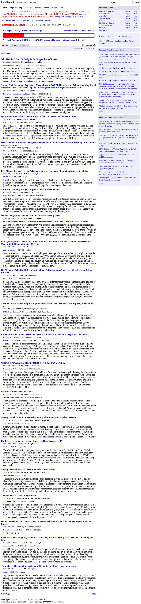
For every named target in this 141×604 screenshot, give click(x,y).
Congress (91, 12)
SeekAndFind (29, 543)
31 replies (32, 569)
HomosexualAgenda (53, 12)
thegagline (28, 148)
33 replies (36, 174)
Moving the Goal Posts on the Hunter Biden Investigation (28, 469)
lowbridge (28, 337)
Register (33, 2)
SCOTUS (22, 12)
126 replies (46, 420)
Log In (25, 2)
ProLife (29, 12)
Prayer (4, 12)
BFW (26, 119)
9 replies (31, 444)
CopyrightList (59, 17)
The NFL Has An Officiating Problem (18, 495)
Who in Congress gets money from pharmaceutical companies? (30, 215)
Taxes (84, 12)
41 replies (30, 247)
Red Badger (29, 527)
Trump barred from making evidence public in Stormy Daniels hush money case (38, 566)
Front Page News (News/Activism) (112, 117)
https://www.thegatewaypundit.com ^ (17, 94)
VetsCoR (102, 28)
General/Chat (104, 14)
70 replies (38, 62)
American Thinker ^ (11, 546)
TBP (25, 444)
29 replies (32, 275)
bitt (25, 90)
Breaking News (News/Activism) (111, 50)
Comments (24, 45)
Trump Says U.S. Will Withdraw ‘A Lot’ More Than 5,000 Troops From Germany (117, 179)
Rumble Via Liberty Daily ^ (14, 530)
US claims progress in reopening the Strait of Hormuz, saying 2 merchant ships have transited (118, 173)
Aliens (42, 12)
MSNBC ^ (7, 177)
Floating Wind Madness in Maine (16, 391)
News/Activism (104, 18)
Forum (19, 2)
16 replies (35, 394)
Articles (5, 45)
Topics (127, 11)
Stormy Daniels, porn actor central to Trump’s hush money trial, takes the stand (38, 417)
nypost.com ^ (8, 340)
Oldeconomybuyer (31, 309)
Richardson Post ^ (10, 369)
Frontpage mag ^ (9, 195)
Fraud (4, 14)
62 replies (43, 309)
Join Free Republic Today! (121, 37)
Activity (14, 45)
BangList (36, 12)
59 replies (37, 148)
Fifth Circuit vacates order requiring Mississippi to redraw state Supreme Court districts (117, 161)
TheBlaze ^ (7, 447)
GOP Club (103, 16)
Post (135, 11)
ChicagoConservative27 (32, 420)
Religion (102, 21)
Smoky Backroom (105, 25)
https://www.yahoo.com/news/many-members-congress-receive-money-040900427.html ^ (37, 221)
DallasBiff (27, 174)
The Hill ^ (7, 423)
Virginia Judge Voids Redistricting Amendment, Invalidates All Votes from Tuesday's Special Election (118, 101)
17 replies (38, 527)
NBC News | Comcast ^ (12, 312)
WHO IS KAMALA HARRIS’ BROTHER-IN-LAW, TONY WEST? (33, 363)
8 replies (33, 119)
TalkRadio (82, 14)
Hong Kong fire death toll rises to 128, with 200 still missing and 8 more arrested (39, 116)
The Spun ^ (7, 501)
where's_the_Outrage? (32, 472)
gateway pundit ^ (10, 250)
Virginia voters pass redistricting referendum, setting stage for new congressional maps (118, 107)
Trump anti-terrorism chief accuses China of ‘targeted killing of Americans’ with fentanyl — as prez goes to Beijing (118, 137)
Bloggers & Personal (106, 11)
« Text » (92, 48)
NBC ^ (6, 122)
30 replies (35, 366)
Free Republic (8, 2)
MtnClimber (28, 62)
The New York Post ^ (11, 151)
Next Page (5, 53)
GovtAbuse (22, 14)
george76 (27, 192)
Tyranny (30, 14)
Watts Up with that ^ (11, 397)
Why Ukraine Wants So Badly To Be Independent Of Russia (29, 59)
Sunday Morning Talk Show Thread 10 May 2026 (117, 68)
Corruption (78, 12)
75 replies (46, 498)
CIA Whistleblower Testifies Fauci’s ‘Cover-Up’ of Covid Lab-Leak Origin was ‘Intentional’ (117, 150)
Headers (84, 48)
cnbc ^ (5, 572)
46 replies (39, 543)
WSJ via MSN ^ (9, 475)
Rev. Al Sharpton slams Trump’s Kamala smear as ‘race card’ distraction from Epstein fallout (45, 171)
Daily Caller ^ (8, 278)
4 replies (45, 472)
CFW (26, 275)
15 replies (37, 218)
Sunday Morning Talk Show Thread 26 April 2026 (117, 80)
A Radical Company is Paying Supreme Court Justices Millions (30, 189)
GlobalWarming (67, 12)
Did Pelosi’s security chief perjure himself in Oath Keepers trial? (31, 441)
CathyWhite (27, 218)
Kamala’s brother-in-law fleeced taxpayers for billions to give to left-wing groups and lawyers (45, 334)
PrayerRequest (13, 12)
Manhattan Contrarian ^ (12, 65)
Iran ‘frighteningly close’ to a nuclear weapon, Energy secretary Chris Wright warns (118, 130)
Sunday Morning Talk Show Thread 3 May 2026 (116, 71)
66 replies (31, 90)
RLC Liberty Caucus (106, 23)
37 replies (35, 192)
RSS (94, 594)
